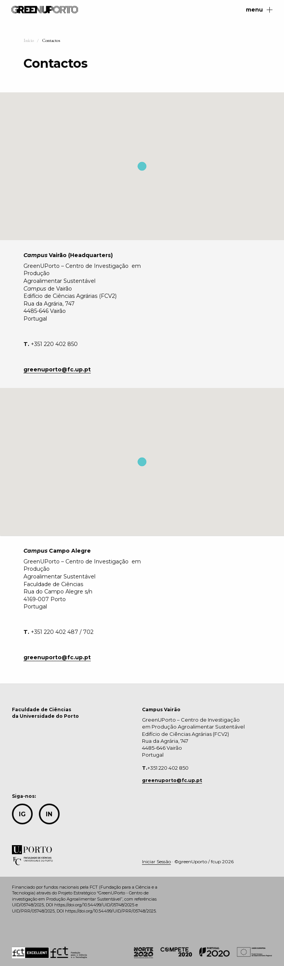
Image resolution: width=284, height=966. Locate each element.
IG (22, 814)
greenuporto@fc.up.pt (172, 780)
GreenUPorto (45, 9)
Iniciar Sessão (156, 861)
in (49, 814)
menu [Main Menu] (259, 10)
